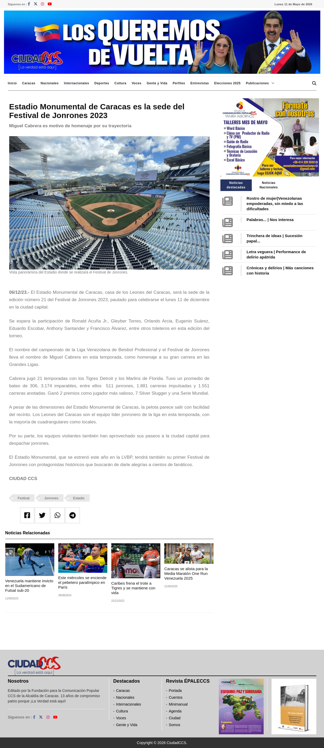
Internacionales (76, 83)
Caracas (28, 83)
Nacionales (50, 83)
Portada (175, 690)
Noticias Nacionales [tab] (268, 185)
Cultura (120, 83)
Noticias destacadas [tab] (236, 185)
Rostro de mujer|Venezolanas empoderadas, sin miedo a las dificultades (274, 203)
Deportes (101, 83)
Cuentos (175, 697)
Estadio (78, 498)
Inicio (12, 83)
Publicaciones (257, 83)
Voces (136, 83)
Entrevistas (199, 83)
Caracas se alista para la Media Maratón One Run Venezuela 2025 (186, 573)
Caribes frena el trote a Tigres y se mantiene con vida (133, 588)
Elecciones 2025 (227, 83)
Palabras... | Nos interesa (269, 219)
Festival (24, 498)
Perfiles (179, 83)
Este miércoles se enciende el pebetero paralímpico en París (82, 582)
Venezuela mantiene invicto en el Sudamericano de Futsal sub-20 (29, 586)
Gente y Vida (157, 83)
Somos (174, 725)
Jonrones (51, 498)
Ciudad (174, 718)
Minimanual (178, 704)
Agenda (175, 711)
